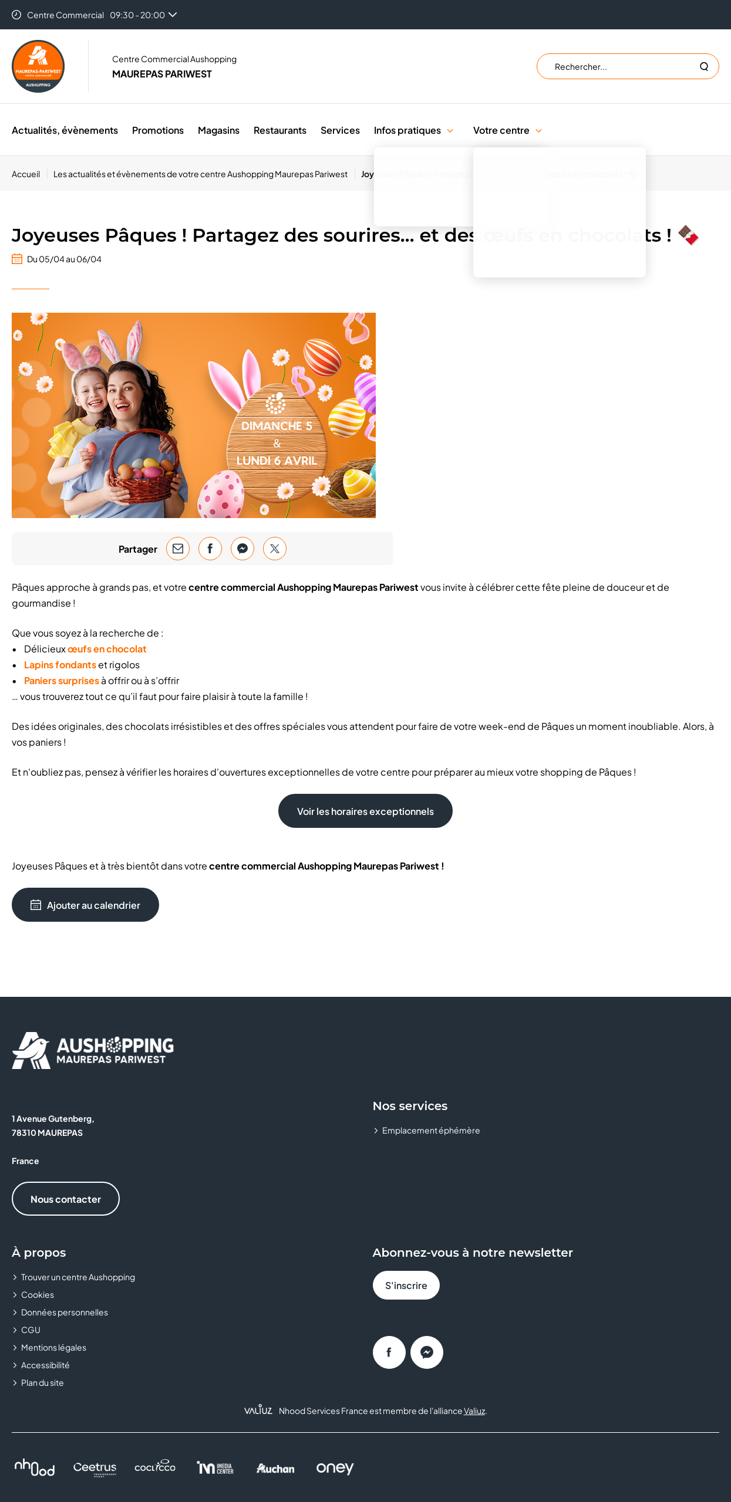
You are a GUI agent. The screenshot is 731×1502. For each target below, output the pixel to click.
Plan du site (42, 1382)
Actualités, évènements (65, 130)
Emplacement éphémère (431, 1130)
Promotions (158, 130)
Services (340, 130)
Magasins (219, 130)
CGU (31, 1329)
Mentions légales (53, 1347)
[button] (450, 130)
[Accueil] (30, 173)
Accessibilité (45, 1364)
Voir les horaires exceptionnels (365, 811)
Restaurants (280, 130)
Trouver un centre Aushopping (78, 1276)
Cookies (37, 1294)
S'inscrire (406, 1285)
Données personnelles (64, 1312)
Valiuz (474, 1410)
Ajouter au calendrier (85, 905)
